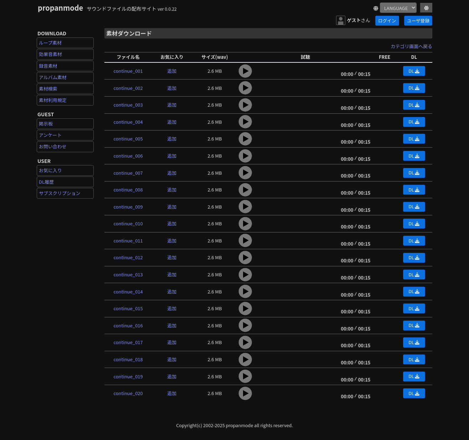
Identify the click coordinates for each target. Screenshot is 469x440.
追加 (172, 70)
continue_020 (128, 393)
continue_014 (128, 291)
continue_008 (128, 189)
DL (413, 70)
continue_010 (128, 223)
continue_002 (128, 88)
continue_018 (128, 359)
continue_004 (128, 121)
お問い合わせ (53, 146)
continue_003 (128, 104)
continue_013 (128, 274)
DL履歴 (46, 181)
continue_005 (128, 138)
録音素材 (48, 65)
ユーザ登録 (418, 20)
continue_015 (128, 308)
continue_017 (128, 342)
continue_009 (128, 206)
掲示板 (46, 123)
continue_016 (128, 325)
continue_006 (128, 155)
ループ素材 (50, 42)
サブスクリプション (60, 193)
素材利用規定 (53, 100)
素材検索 (48, 88)
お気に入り (50, 170)
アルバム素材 (53, 77)
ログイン (387, 20)
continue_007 (128, 172)
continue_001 (128, 70)
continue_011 (128, 240)
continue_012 (128, 257)
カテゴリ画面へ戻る (411, 46)
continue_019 (128, 376)
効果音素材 (50, 54)
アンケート (50, 135)
